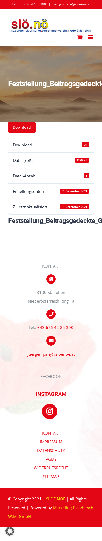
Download (22, 127)
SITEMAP (51, 476)
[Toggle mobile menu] (91, 37)
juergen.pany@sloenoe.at (71, 4)
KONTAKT (51, 433)
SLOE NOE (55, 499)
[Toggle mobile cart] (80, 37)
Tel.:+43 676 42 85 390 (29, 4)
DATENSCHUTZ (51, 450)
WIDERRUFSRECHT (51, 468)
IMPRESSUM (51, 441)
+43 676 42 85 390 (55, 327)
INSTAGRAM (51, 394)
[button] (10, 531)
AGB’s (51, 459)
